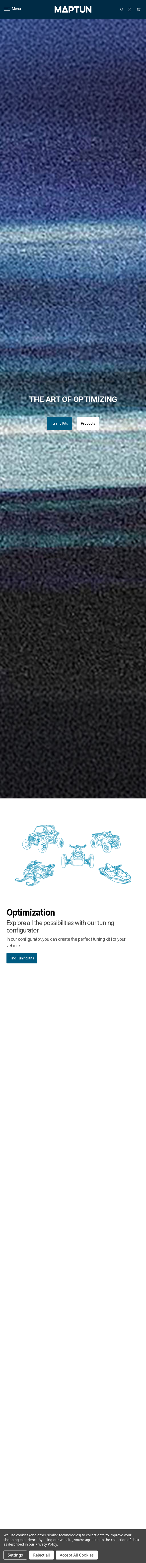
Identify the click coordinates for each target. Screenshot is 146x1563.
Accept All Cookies (77, 1555)
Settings (15, 1555)
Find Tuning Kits (22, 958)
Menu (9, 9)
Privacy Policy (46, 1544)
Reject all (41, 1555)
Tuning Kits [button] (59, 423)
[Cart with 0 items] (138, 9)
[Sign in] (129, 9)
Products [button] (88, 423)
